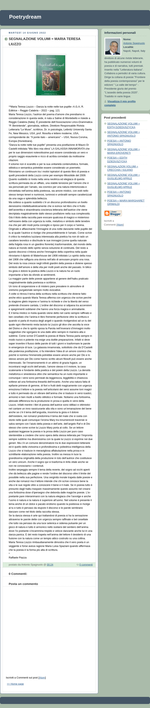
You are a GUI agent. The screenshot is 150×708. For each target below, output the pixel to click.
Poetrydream (25, 17)
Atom (42, 677)
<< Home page (15, 684)
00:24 (50, 564)
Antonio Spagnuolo (134, 43)
